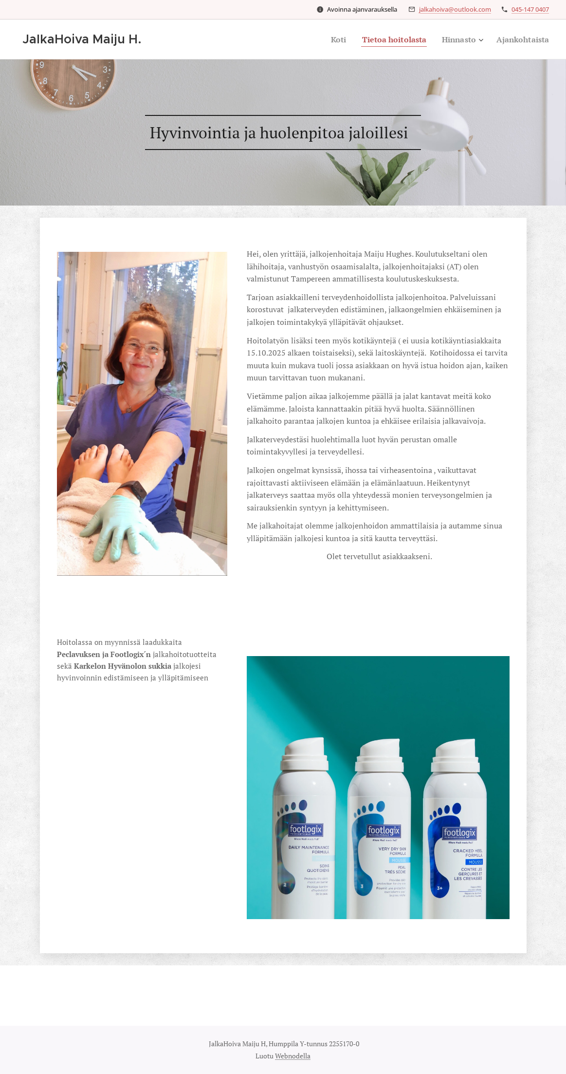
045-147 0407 (530, 9)
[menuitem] (327, 39)
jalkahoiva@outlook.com (455, 9)
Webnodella (292, 1055)
